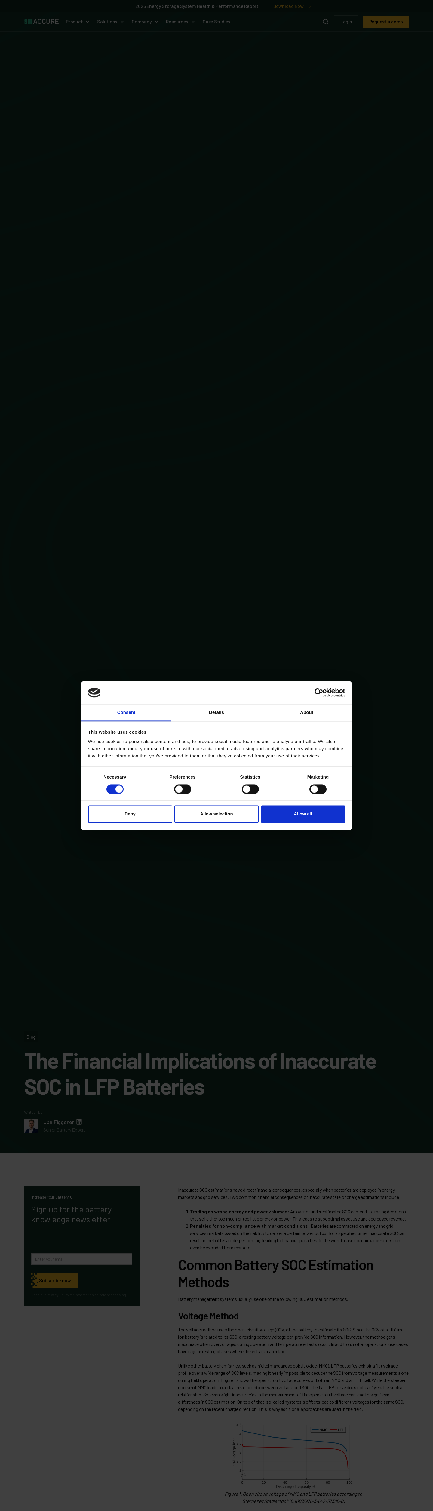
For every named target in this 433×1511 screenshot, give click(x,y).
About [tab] (306, 712)
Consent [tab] (126, 712)
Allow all (303, 814)
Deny (130, 814)
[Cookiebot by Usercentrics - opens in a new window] (319, 692)
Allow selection (216, 814)
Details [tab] (216, 712)
